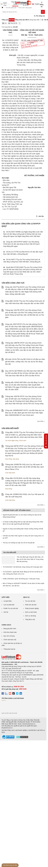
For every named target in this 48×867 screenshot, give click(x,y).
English (35, 4)
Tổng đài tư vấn (30, 619)
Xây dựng (16, 459)
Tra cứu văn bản (30, 601)
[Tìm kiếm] (43, 12)
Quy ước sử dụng (9, 636)
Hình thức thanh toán (10, 632)
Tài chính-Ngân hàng (11, 440)
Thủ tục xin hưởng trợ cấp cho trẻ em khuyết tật (18, 543)
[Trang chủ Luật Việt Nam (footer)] (23, 657)
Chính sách (22, 440)
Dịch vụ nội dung (30, 616)
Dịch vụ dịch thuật (31, 612)
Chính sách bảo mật (10, 639)
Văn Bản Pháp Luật (8, 730)
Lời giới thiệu (8, 601)
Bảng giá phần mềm (10, 628)
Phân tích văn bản (30, 605)
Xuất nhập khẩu (10, 473)
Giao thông (8, 459)
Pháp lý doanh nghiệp (32, 608)
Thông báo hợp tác (9, 649)
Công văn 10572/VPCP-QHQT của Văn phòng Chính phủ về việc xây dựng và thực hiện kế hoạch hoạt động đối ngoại (21, 244)
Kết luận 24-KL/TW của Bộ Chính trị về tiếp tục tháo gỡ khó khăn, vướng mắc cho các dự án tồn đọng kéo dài (25, 361)
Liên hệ (6, 612)
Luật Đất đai (32, 730)
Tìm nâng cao (39, 16)
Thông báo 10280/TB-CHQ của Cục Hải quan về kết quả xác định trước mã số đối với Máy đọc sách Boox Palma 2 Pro (24, 467)
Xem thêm (41, 421)
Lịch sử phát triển (9, 605)
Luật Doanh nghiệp (21, 730)
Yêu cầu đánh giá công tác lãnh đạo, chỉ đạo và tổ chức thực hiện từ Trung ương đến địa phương (30, 559)
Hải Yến (40, 216)
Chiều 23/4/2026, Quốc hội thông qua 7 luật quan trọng (21, 578)
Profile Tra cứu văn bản (11, 608)
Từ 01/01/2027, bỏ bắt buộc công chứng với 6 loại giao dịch (23, 567)
